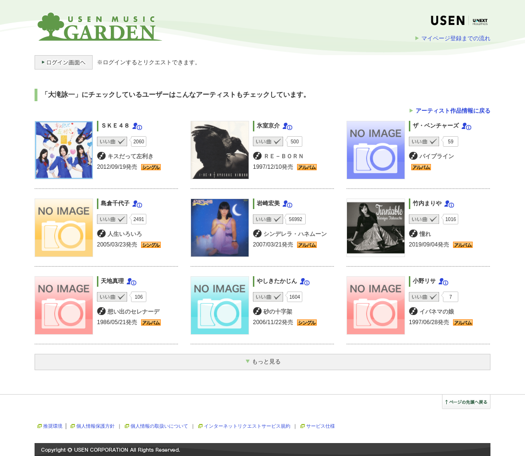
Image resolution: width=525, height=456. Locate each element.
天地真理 (112, 281)
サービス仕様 (320, 426)
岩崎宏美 (268, 203)
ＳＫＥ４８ (115, 125)
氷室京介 (268, 125)
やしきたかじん (277, 281)
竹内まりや (427, 203)
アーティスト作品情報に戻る (453, 110)
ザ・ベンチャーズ (436, 125)
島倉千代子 (115, 203)
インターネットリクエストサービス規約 (247, 426)
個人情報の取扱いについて (159, 426)
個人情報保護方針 (95, 426)
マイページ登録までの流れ (455, 38)
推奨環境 (52, 426)
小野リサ (424, 281)
